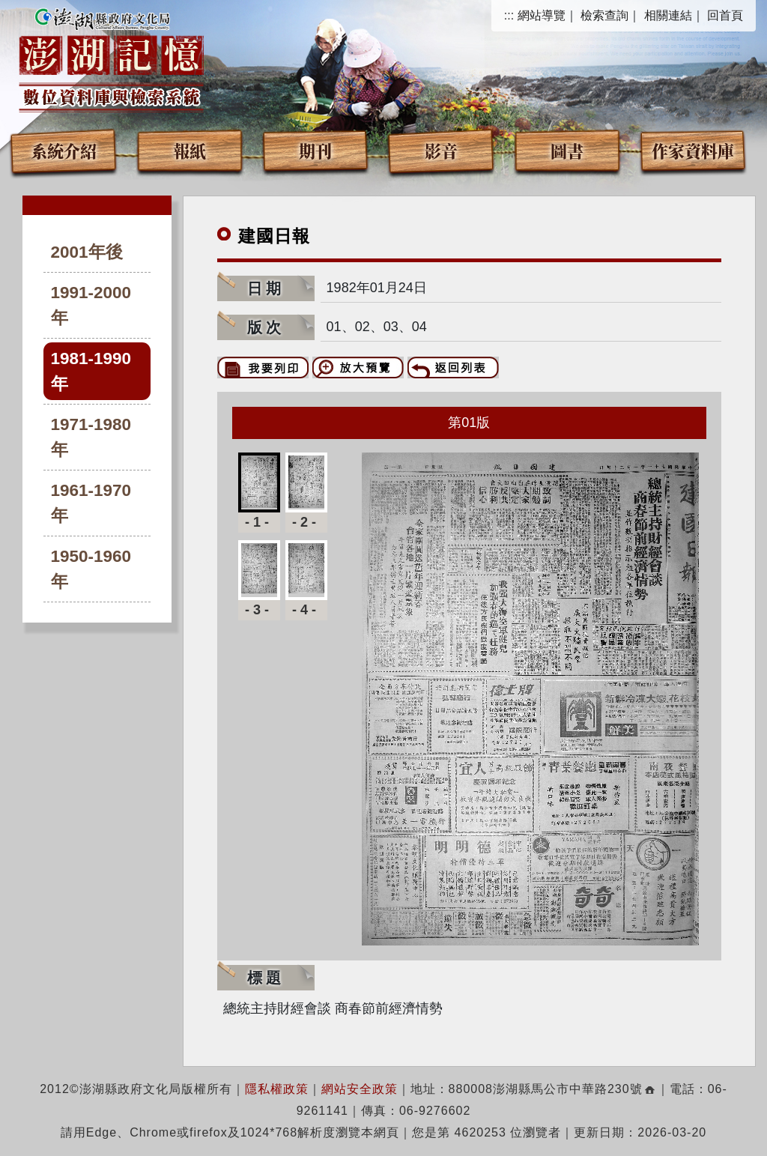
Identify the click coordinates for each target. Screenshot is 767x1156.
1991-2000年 (91, 305)
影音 (441, 150)
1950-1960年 (91, 569)
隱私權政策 (277, 1089)
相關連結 (668, 15)
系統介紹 (64, 150)
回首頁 (725, 15)
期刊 (315, 150)
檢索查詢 (604, 15)
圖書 (567, 150)
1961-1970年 (91, 503)
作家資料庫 (693, 150)
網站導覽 (542, 15)
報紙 (189, 150)
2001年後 (87, 252)
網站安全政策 (359, 1089)
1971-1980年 (91, 437)
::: (509, 15)
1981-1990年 (91, 371)
